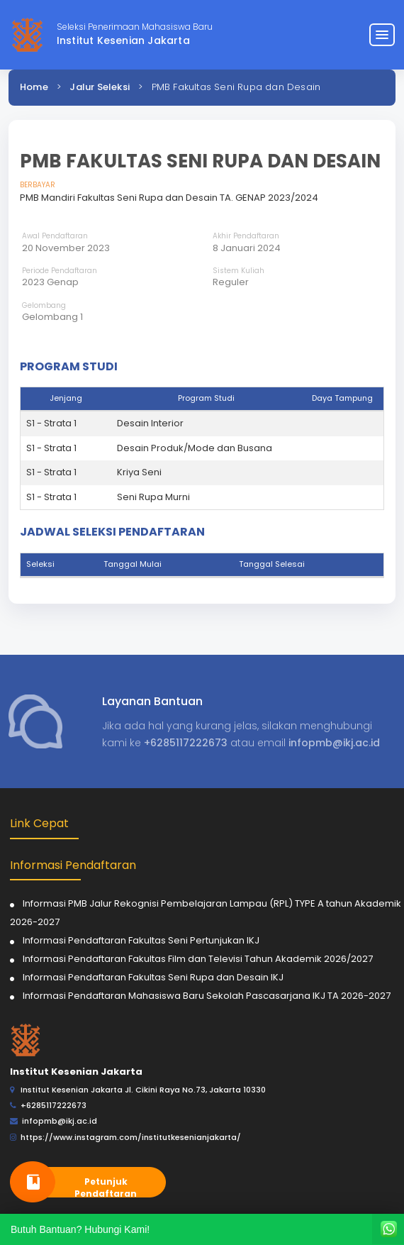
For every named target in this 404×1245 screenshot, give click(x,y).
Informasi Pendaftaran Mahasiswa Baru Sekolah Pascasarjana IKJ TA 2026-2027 (207, 995)
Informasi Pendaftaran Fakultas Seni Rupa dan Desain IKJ (153, 977)
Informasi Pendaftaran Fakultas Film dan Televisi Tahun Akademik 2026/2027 (198, 958)
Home (34, 87)
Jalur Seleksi (99, 87)
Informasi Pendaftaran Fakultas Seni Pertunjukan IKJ (141, 940)
